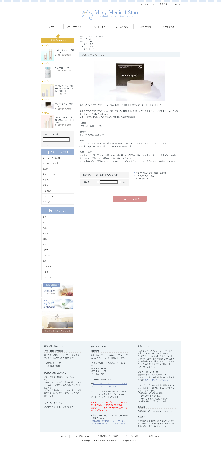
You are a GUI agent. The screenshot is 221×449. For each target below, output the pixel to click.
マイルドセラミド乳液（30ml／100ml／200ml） (64, 120)
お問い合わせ (145, 27)
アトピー (46, 255)
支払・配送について (81, 436)
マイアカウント (146, 4)
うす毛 (45, 272)
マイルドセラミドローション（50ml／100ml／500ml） (64, 88)
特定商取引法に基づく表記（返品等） (151, 173)
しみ (90, 39)
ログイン (174, 4)
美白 (44, 261)
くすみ (90, 46)
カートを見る (169, 27)
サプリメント (48, 180)
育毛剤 (45, 185)
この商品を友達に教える (146, 176)
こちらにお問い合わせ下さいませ (157, 380)
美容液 (45, 169)
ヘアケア (46, 202)
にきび (90, 49)
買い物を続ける (142, 178)
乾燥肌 (45, 244)
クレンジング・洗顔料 (96, 36)
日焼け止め (47, 191)
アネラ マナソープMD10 (64, 105)
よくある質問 (122, 27)
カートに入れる (130, 198)
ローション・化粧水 (50, 163)
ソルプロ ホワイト (64, 68)
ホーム (52, 27)
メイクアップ (48, 196)
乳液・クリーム (49, 174)
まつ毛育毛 (47, 266)
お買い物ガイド (98, 27)
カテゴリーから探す (75, 27)
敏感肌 (45, 239)
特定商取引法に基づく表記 (107, 436)
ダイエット (47, 277)
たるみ (90, 44)
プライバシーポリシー (133, 436)
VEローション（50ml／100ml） (64, 51)
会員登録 (162, 4)
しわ (90, 41)
